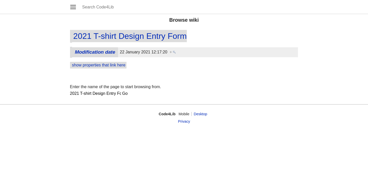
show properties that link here (98, 65)
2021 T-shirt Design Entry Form (130, 36)
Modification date (95, 52)
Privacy (184, 121)
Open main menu (73, 7)
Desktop (200, 114)
